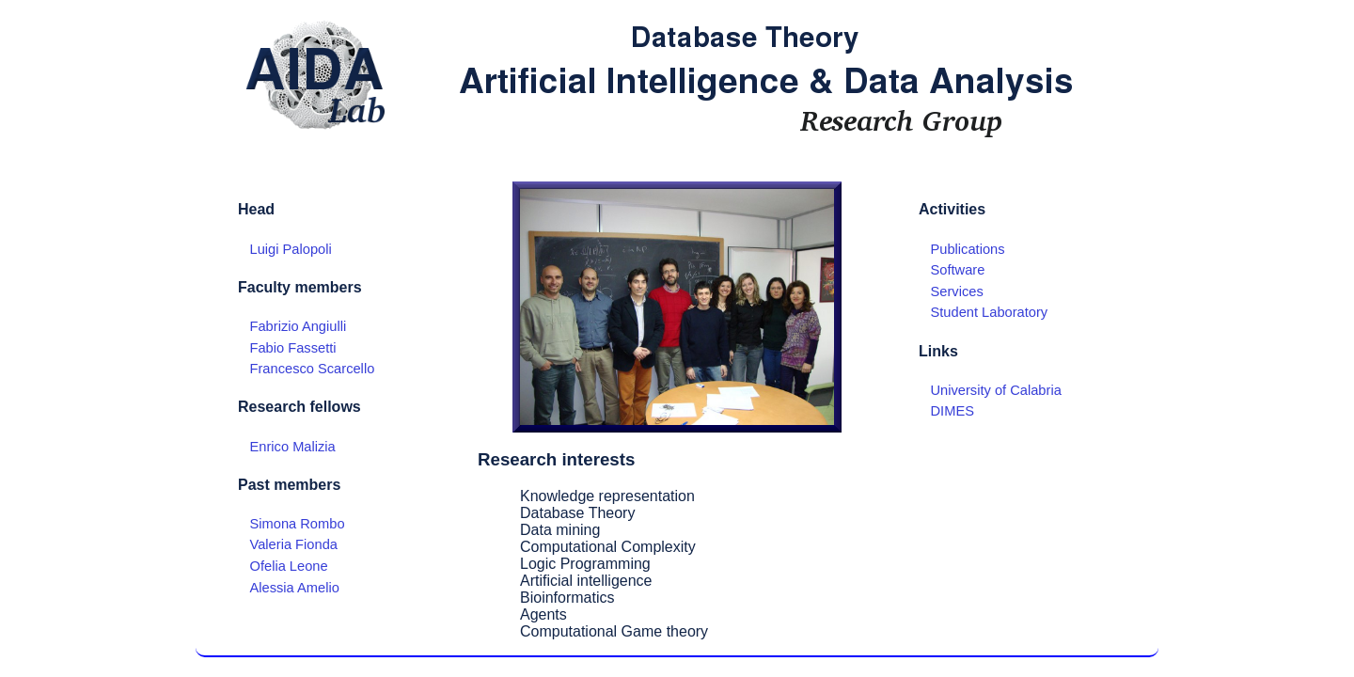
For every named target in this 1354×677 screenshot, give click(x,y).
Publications (968, 249)
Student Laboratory (989, 312)
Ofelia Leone (289, 566)
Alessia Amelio (294, 587)
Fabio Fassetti (293, 347)
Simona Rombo (297, 523)
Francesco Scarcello (312, 368)
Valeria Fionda (294, 544)
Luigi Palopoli (291, 249)
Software (958, 269)
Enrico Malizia (293, 446)
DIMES (952, 410)
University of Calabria (996, 390)
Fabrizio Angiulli (298, 326)
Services (957, 291)
